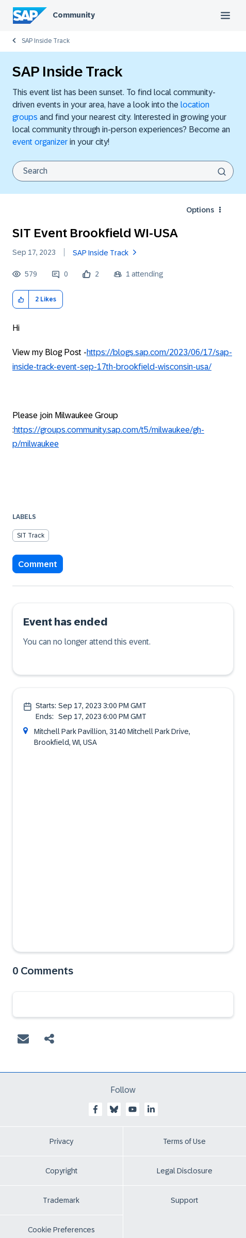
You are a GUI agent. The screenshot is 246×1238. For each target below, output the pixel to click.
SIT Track (30, 535)
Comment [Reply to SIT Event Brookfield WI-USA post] (37, 564)
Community (74, 15)
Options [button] (200, 210)
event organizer (40, 141)
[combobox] (123, 171)
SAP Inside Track (46, 40)
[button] (21, 300)
